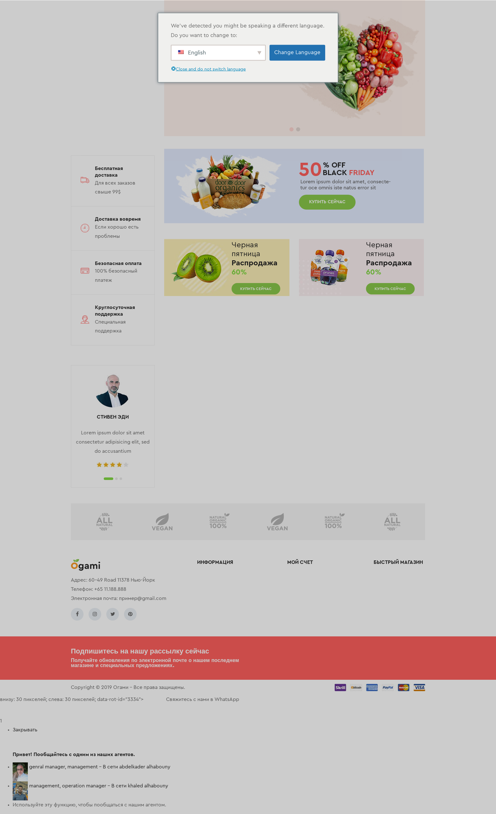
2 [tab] (116, 478)
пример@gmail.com (142, 598)
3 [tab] (121, 478)
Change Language (297, 52)
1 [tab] (108, 478)
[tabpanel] (112, 420)
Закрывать (25, 729)
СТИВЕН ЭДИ (113, 417)
